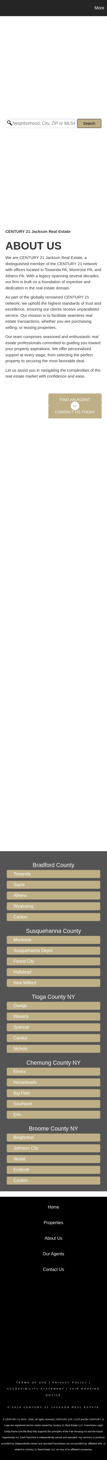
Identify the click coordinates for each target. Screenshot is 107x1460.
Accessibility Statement (36, 1388)
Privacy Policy (69, 1382)
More (99, 8)
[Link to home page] (5, 8)
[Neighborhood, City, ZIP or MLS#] (41, 123)
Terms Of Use (31, 1382)
